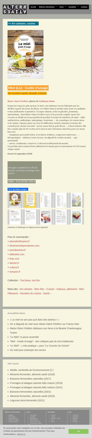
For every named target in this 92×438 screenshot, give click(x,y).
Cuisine (50, 289)
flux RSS (75, 421)
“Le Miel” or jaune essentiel (24, 337)
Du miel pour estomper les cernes (28, 350)
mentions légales (13, 421)
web (52, 420)
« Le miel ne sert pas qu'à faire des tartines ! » (34, 319)
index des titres (34, 420)
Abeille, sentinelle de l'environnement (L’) (31, 370)
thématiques (33, 418)
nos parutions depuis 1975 (35, 423)
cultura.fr (14, 267)
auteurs (53, 415)
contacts (84, 7)
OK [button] (78, 431)
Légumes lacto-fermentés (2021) (27, 400)
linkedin (75, 420)
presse (53, 417)
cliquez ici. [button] (21, 434)
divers (53, 421)
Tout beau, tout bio (30, 280)
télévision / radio (55, 418)
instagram (75, 417)
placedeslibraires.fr (20, 241)
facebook (75, 418)
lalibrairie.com (17, 254)
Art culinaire (26, 289)
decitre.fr (14, 263)
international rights (14, 420)
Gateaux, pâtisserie (66, 289)
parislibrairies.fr (18, 250)
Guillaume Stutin (47, 101)
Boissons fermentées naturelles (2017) (30, 378)
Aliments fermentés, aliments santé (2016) (32, 374)
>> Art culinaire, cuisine (21, 23)
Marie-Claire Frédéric (18, 101)
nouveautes (33, 415)
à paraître (32, 417)
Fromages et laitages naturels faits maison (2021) (36, 387)
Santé (46, 293)
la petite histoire (13, 418)
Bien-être (39, 289)
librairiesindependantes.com (24, 245)
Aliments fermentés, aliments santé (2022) (32, 396)
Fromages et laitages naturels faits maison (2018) (36, 383)
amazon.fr (15, 271)
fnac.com (14, 258)
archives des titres (35, 421)
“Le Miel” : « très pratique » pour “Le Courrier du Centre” (39, 345)
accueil (33, 7)
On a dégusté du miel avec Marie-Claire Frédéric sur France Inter (44, 324)
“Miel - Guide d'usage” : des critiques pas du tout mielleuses (41, 341)
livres (62, 7)
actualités (72, 7)
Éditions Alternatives (47, 7)
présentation (12, 417)
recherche (75, 415)
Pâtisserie (13, 293)
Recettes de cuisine (30, 293)
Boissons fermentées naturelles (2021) (30, 391)
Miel (81, 289)
